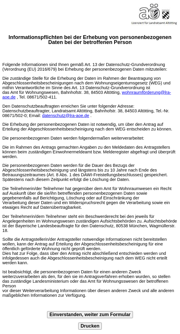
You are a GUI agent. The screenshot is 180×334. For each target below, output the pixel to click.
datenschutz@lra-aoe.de (65, 115)
